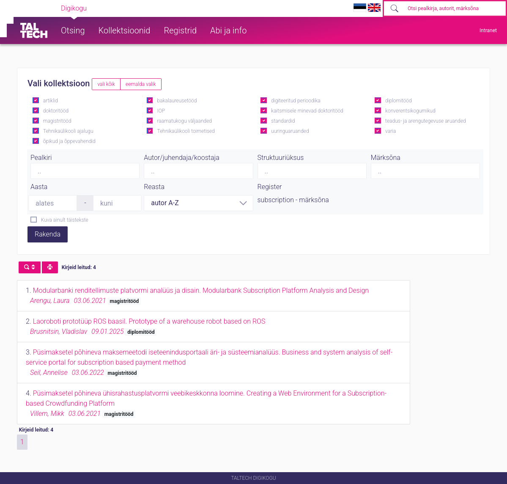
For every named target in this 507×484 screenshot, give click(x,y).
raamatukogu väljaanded (184, 121)
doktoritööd (56, 111)
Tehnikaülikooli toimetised (186, 131)
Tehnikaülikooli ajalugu (68, 131)
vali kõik (106, 84)
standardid (283, 121)
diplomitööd (398, 101)
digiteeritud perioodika (295, 101)
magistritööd (57, 121)
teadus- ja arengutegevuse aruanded (425, 121)
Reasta (154, 187)
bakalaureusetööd (177, 101)
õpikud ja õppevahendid (69, 141)
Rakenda (47, 234)
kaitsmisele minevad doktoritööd (307, 111)
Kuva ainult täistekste (64, 220)
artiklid (50, 101)
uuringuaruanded (290, 131)
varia (390, 131)
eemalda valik (141, 84)
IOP (161, 111)
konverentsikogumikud (410, 111)
